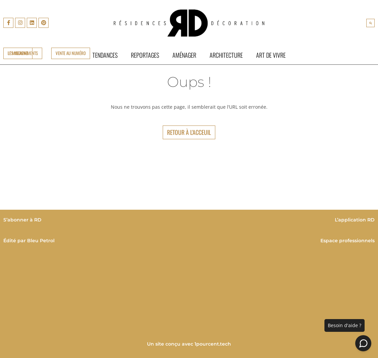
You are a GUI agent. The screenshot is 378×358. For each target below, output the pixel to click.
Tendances (105, 54)
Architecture (226, 54)
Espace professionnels (347, 241)
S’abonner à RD (22, 220)
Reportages (145, 54)
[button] (370, 23)
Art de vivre (271, 54)
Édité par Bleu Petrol (29, 241)
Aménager (184, 54)
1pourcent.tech (213, 344)
